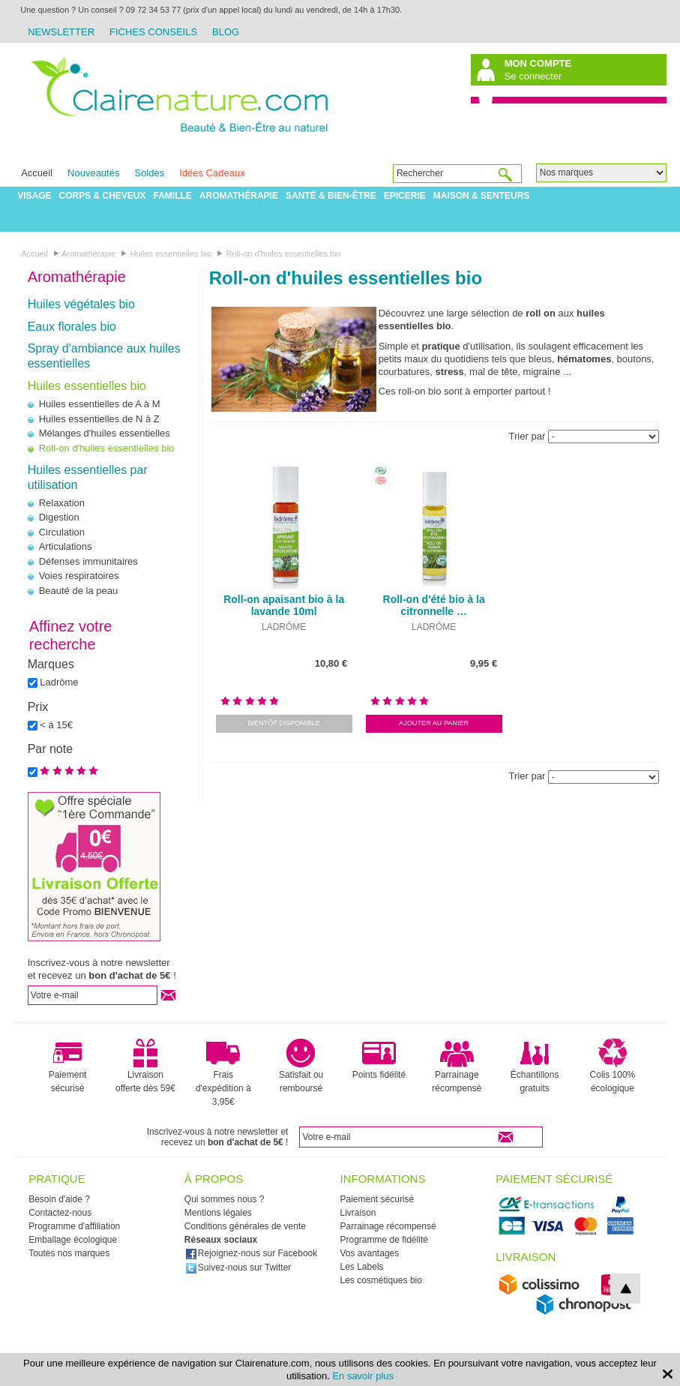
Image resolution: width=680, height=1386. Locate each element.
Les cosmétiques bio (381, 1280)
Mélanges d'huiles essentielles (104, 433)
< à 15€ (56, 724)
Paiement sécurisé (68, 1066)
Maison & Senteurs (481, 195)
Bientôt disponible (283, 723)
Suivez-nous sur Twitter (238, 1267)
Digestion (59, 517)
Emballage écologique (72, 1239)
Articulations (65, 546)
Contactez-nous (59, 1213)
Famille (173, 195)
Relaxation (62, 502)
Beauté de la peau (78, 590)
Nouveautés (93, 172)
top (625, 1289)
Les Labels (362, 1267)
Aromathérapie (238, 195)
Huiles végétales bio (81, 304)
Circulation (62, 532)
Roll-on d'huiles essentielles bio (107, 448)
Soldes (149, 172)
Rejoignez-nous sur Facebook (251, 1253)
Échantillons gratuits (535, 1066)
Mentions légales (218, 1213)
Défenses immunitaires (88, 561)
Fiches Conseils (153, 32)
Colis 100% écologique (613, 1066)
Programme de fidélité (384, 1239)
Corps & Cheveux (101, 195)
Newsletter (61, 32)
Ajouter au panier (434, 723)
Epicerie (405, 195)
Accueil (36, 172)
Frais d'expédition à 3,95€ (223, 1072)
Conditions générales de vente (245, 1226)
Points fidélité (379, 1059)
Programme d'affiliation (74, 1226)
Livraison (358, 1213)
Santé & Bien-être (331, 195)
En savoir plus (363, 1376)
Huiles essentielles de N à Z (99, 418)
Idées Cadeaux (211, 172)
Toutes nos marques (68, 1253)
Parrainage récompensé (456, 1066)
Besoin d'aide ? (59, 1199)
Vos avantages (370, 1253)
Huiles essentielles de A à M (99, 404)
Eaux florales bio (72, 326)
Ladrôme (59, 682)
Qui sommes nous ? (224, 1199)
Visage (34, 195)
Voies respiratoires (79, 575)
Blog (225, 32)
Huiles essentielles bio (87, 386)
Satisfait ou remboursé (301, 1066)
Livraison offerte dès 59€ (145, 1066)
